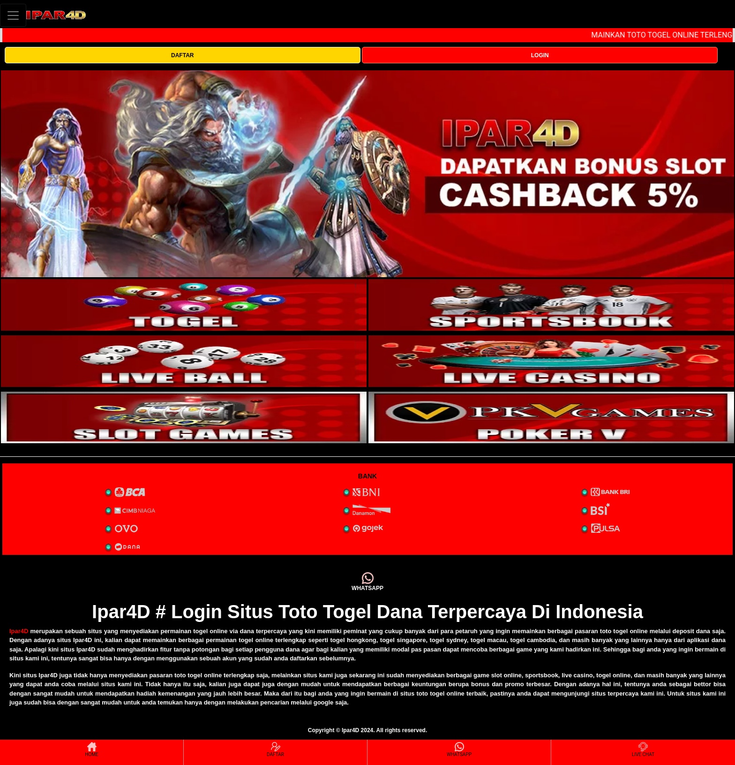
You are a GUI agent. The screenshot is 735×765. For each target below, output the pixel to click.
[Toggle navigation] (13, 15)
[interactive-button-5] (184, 417)
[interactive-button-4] (551, 361)
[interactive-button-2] (551, 305)
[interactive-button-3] (184, 361)
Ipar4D (18, 631)
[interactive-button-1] (184, 305)
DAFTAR (182, 55)
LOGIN (540, 55)
